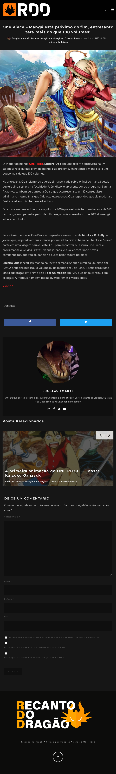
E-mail (9, 599)
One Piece (10, 306)
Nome (8, 581)
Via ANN (8, 285)
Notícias (88, 38)
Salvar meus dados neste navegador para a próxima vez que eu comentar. (55, 637)
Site (6, 617)
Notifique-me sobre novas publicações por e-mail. (35, 657)
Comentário (12, 517)
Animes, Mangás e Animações (47, 38)
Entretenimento (73, 38)
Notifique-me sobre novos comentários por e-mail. (35, 647)
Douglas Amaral (20, 38)
